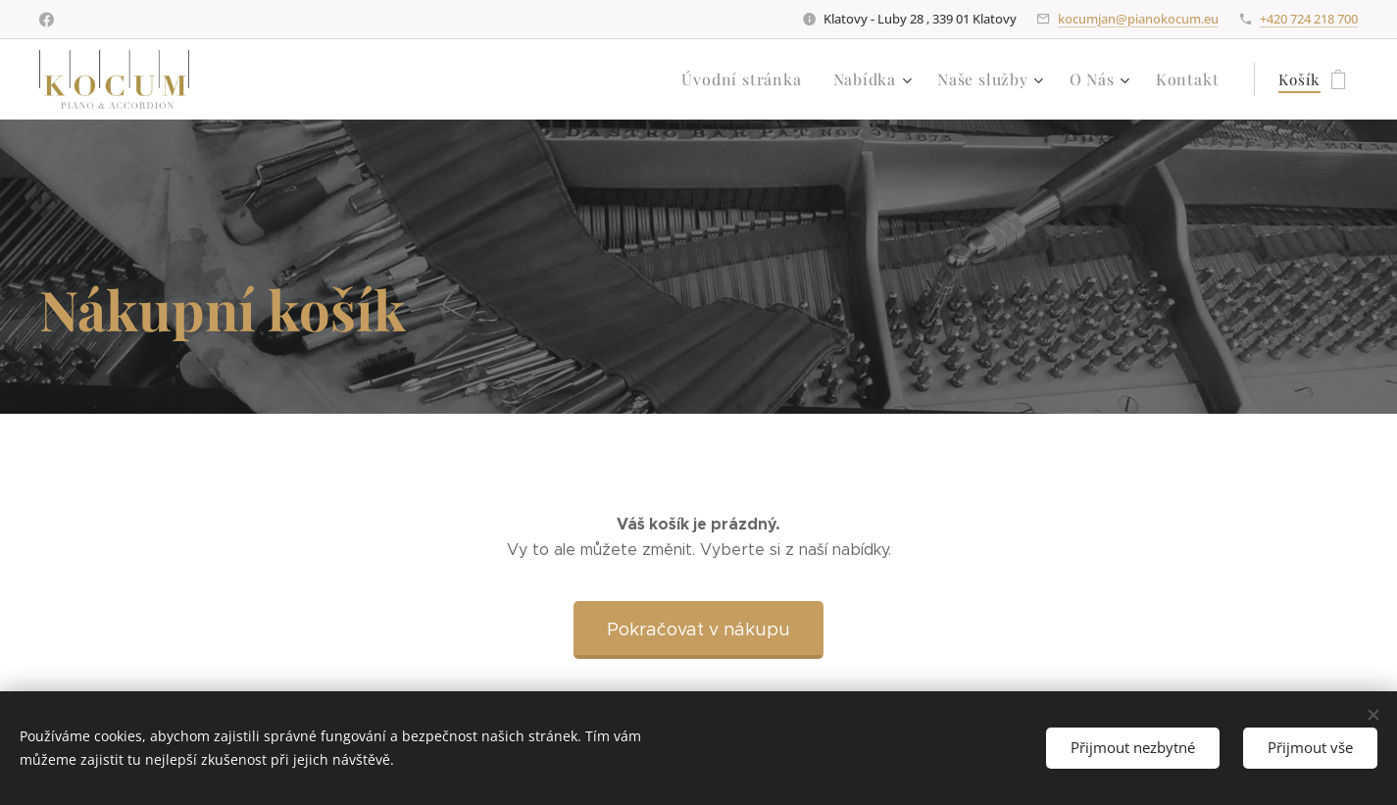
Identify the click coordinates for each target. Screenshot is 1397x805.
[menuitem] (761, 79)
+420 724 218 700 (1309, 18)
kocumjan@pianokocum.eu (1138, 18)
